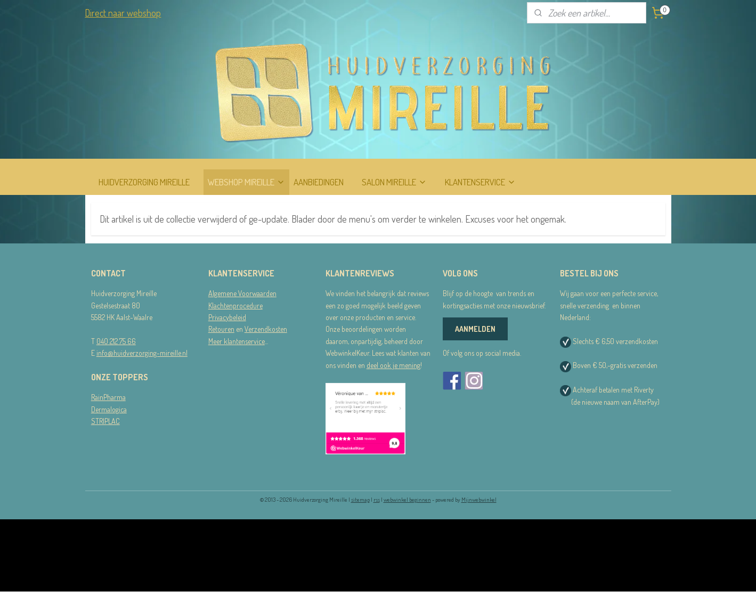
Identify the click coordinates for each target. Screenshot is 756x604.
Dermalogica (109, 409)
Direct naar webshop (123, 13)
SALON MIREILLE (394, 181)
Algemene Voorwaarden (242, 293)
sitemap (360, 499)
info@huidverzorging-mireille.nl (142, 352)
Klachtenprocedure (235, 305)
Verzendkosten (266, 328)
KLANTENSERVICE (480, 181)
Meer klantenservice (236, 341)
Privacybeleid (227, 317)
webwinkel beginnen (407, 499)
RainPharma (108, 397)
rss (376, 499)
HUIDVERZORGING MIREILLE (144, 181)
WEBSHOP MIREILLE (246, 181)
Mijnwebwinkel (479, 499)
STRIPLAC (105, 421)
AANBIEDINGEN (319, 181)
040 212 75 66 (116, 341)
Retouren (221, 328)
